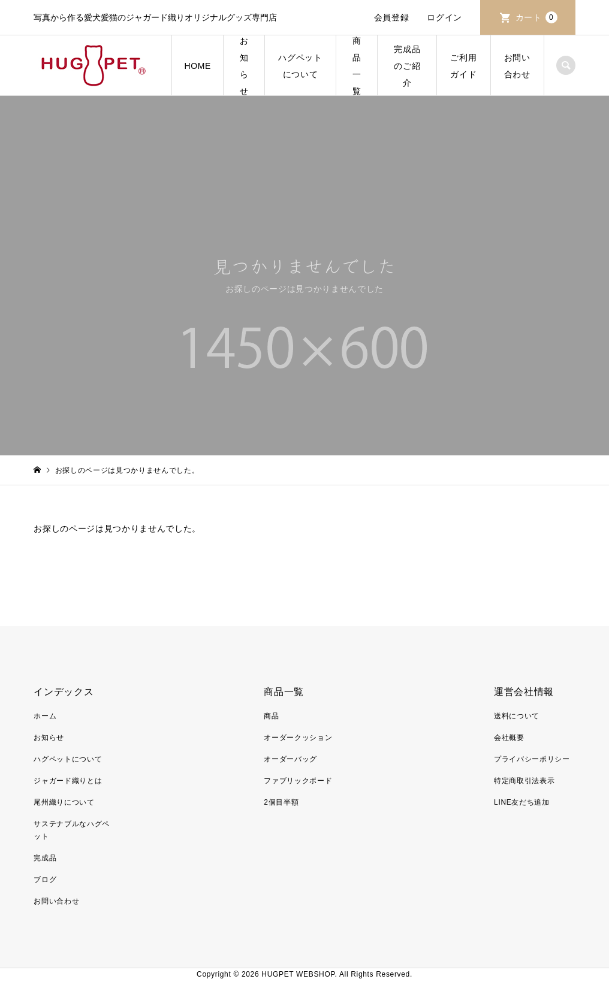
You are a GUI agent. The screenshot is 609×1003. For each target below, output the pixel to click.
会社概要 (509, 737)
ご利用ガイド (463, 66)
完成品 (45, 858)
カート (536, 17)
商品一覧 (356, 66)
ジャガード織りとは (68, 781)
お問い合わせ (517, 66)
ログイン (444, 17)
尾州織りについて (64, 802)
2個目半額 (281, 802)
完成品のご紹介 (407, 65)
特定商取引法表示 (524, 781)
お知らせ (244, 66)
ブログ (45, 879)
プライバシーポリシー (532, 759)
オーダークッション (298, 737)
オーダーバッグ (290, 759)
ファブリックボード (298, 781)
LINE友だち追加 (522, 802)
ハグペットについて (300, 66)
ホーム (45, 716)
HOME (197, 66)
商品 (271, 716)
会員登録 (391, 17)
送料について (516, 716)
